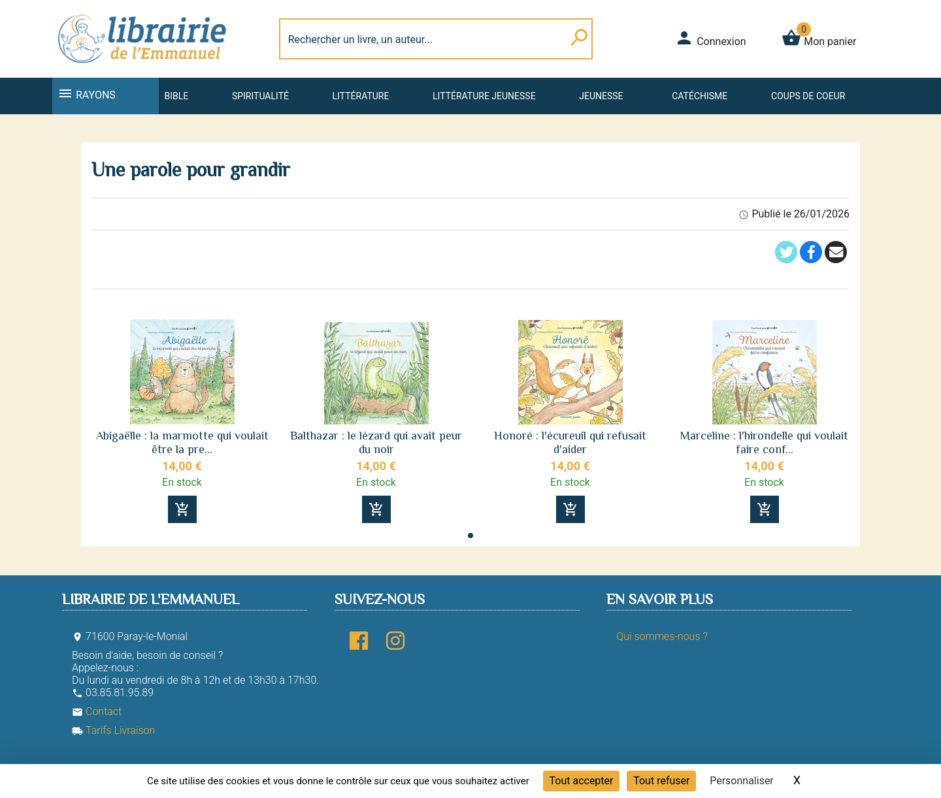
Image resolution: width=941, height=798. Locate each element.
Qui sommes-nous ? (661, 636)
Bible (176, 96)
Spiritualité (260, 96)
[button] (470, 535)
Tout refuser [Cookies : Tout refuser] (661, 780)
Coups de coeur (808, 96)
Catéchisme (699, 96)
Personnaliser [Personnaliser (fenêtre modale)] (742, 780)
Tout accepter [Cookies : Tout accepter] (582, 780)
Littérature (361, 96)
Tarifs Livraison (113, 730)
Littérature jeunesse (484, 96)
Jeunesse (601, 96)
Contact (97, 711)
